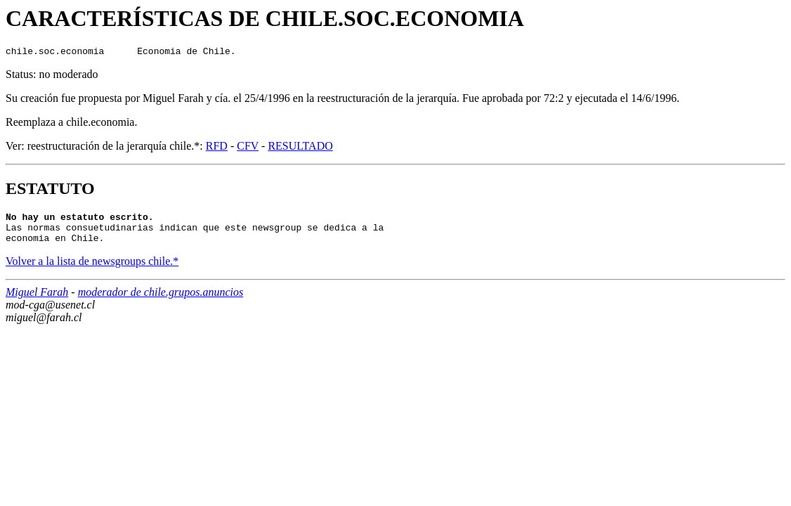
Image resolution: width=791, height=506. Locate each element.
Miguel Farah (37, 300)
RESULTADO (300, 148)
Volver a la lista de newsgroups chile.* (92, 269)
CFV (248, 148)
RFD (217, 148)
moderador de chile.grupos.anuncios (161, 300)
